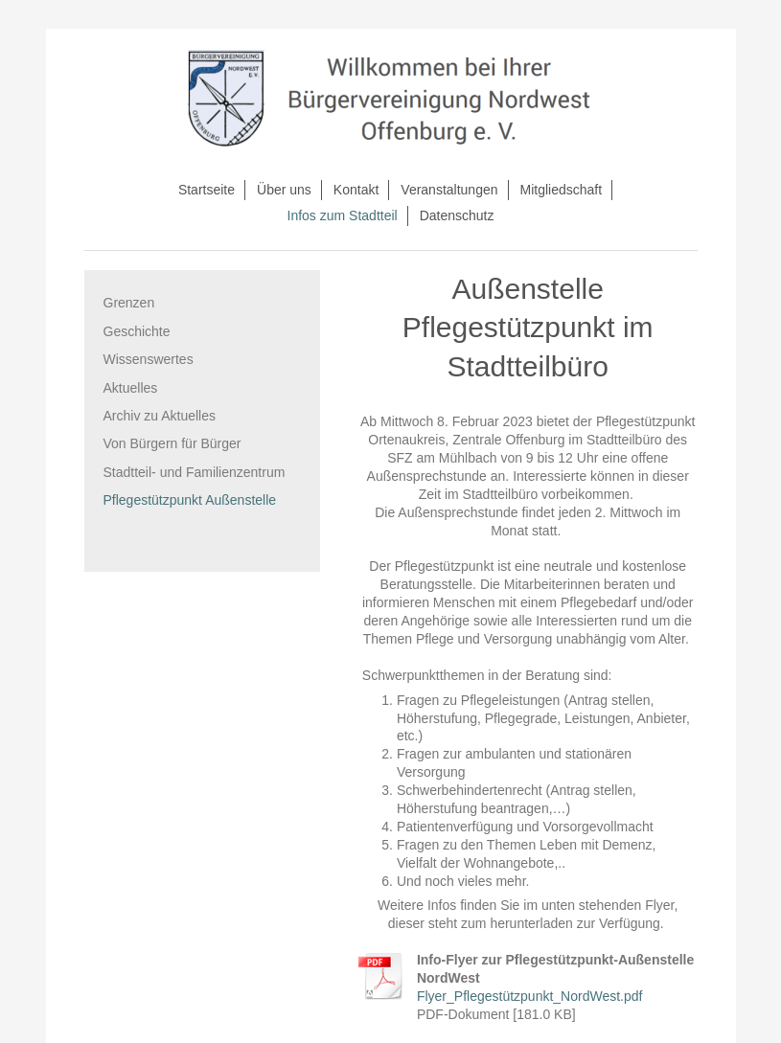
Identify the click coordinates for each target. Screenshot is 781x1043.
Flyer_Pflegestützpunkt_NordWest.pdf (530, 996)
